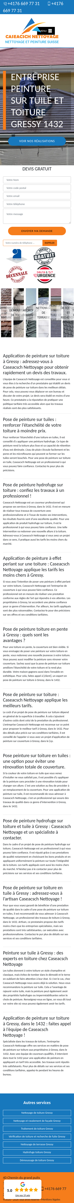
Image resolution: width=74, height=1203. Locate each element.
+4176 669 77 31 (21, 3)
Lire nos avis (22, 1195)
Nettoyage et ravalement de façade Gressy (37, 1120)
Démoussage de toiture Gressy (37, 1160)
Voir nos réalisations (37, 141)
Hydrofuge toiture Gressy (37, 1152)
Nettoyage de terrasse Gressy (37, 1144)
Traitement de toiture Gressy (37, 1128)
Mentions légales (50, 1199)
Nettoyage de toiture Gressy (36, 1112)
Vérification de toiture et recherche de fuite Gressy (37, 1136)
